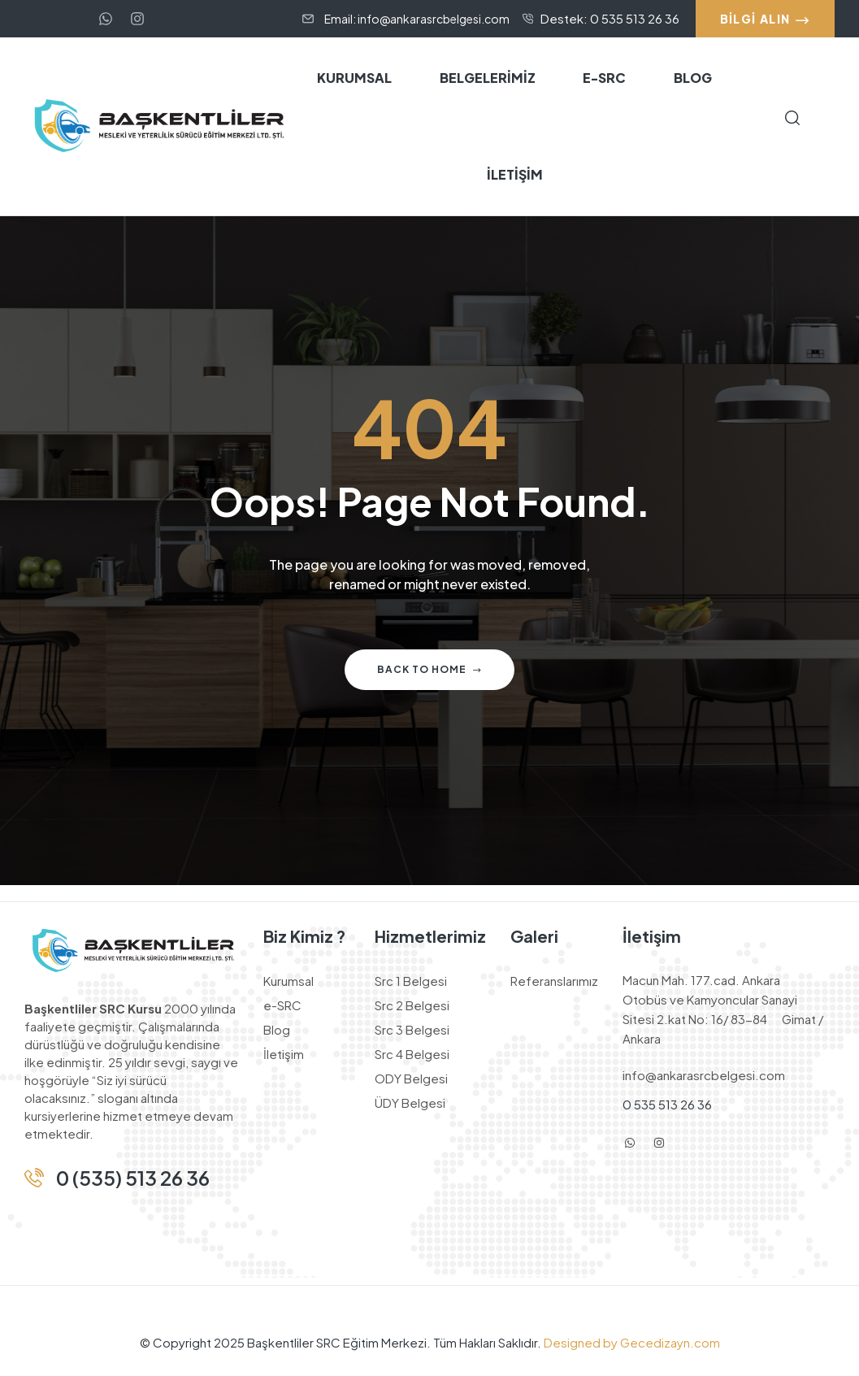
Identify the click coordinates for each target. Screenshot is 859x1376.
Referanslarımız (554, 980)
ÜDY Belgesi (410, 1102)
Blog (276, 1029)
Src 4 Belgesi (412, 1053)
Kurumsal (288, 980)
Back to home (429, 669)
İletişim (283, 1053)
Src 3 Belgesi (412, 1029)
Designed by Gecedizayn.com (630, 1342)
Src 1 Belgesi (411, 980)
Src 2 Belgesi (412, 1005)
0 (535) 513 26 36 (133, 1177)
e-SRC (282, 1005)
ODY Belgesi (411, 1078)
